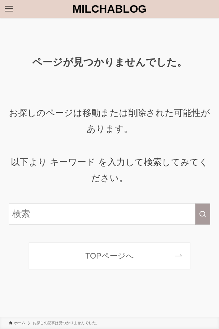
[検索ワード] (109, 214)
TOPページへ (109, 256)
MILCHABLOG (110, 8)
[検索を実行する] (202, 214)
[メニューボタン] (9, 9)
